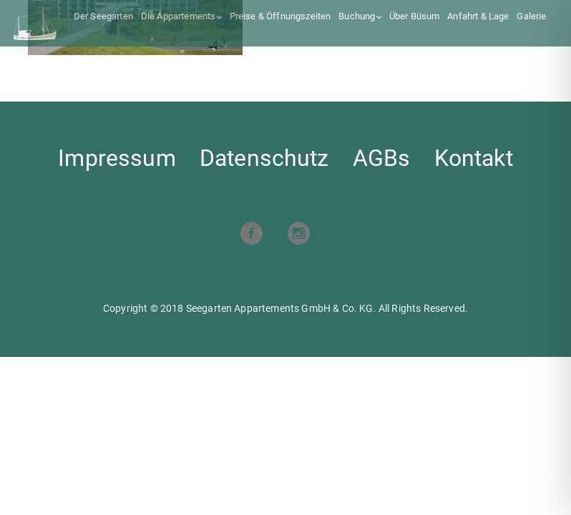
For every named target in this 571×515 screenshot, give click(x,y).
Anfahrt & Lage (478, 16)
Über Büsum (414, 16)
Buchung (356, 16)
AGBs (382, 158)
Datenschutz (264, 158)
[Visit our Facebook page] (251, 235)
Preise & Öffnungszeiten (280, 16)
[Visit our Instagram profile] (298, 235)
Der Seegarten (103, 16)
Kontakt (473, 158)
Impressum (116, 158)
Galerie (531, 16)
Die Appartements (178, 16)
